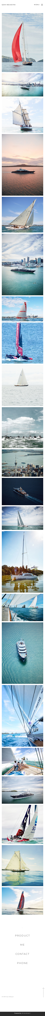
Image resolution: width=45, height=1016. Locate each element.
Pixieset (26, 1013)
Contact (22, 953)
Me (22, 944)
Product (22, 935)
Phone (22, 963)
